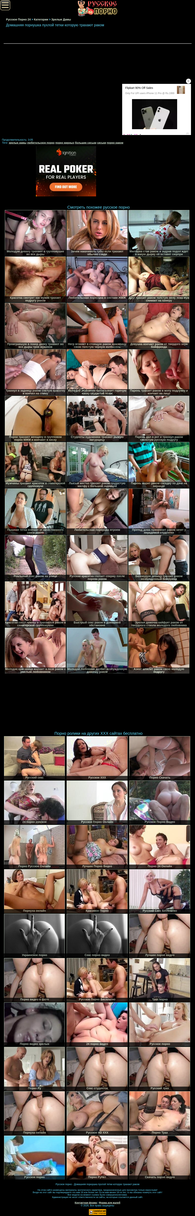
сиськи (101, 142)
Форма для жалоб (109, 1202)
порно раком (115, 142)
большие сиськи (85, 142)
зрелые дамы (17, 142)
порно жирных (64, 142)
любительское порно (41, 142)
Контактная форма (86, 1202)
